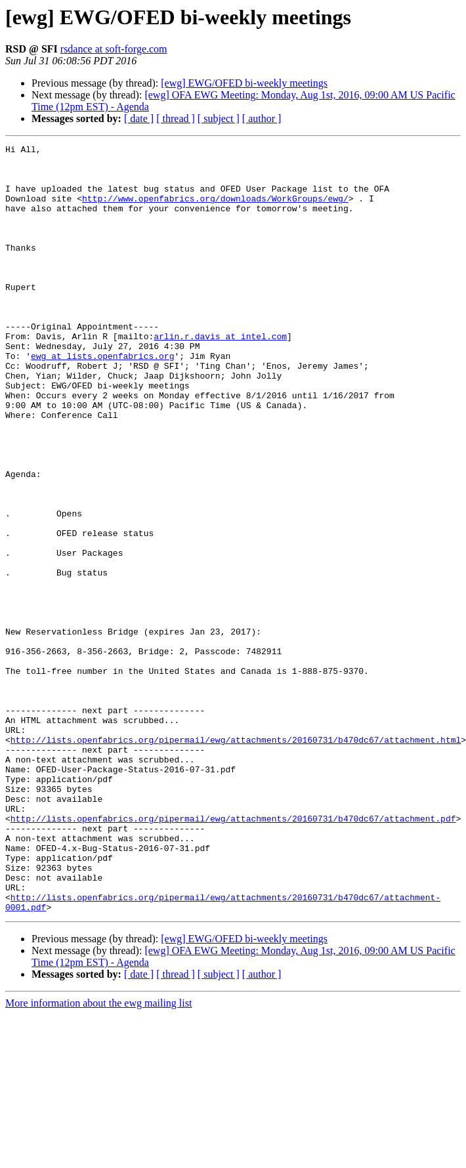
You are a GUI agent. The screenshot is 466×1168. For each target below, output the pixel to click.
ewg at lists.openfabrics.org (102, 399)
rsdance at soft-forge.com (113, 48)
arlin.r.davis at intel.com (220, 375)
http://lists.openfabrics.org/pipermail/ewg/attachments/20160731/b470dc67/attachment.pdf (233, 954)
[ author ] (262, 118)
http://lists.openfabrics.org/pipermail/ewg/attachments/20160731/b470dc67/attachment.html (236, 860)
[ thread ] (175, 118)
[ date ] (139, 118)
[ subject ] (219, 118)
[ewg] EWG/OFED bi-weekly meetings (244, 83)
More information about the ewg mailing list (98, 1156)
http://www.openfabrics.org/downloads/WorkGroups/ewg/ (215, 210)
